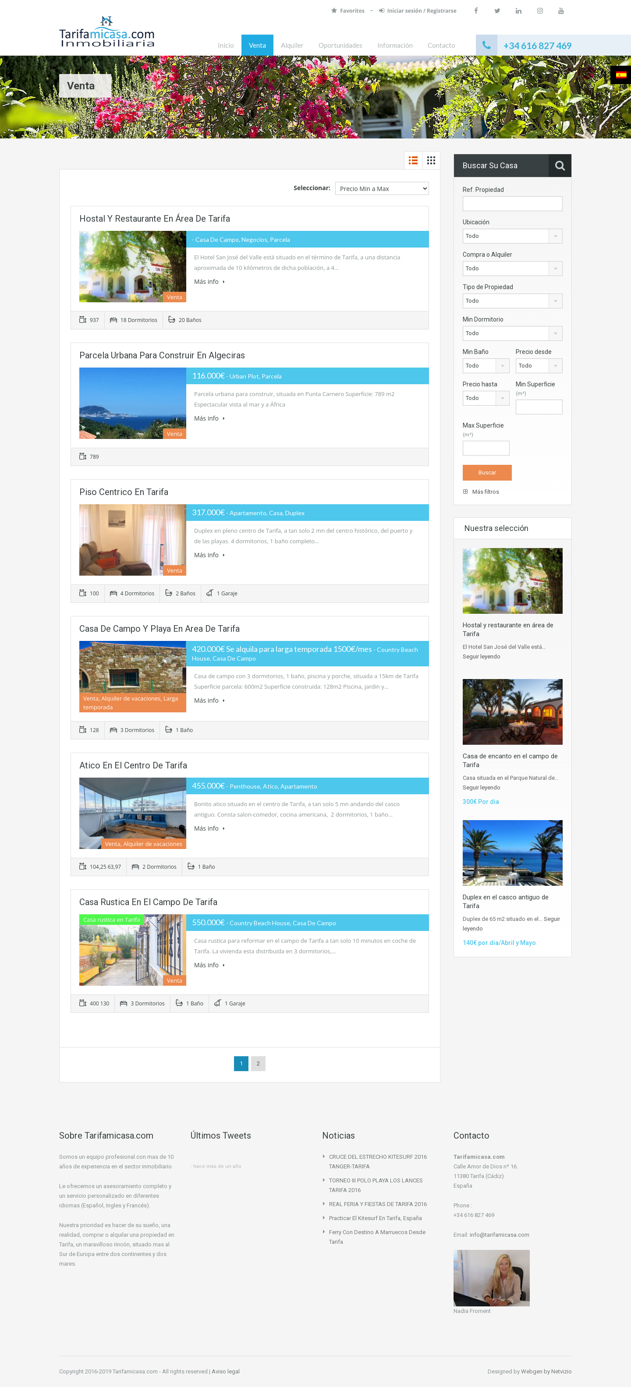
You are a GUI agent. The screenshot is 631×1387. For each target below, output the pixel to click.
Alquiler (292, 45)
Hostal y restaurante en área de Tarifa (154, 218)
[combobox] (513, 236)
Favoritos (347, 10)
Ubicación (476, 222)
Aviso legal (226, 1371)
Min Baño (476, 351)
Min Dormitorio (483, 319)
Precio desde (534, 351)
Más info (209, 281)
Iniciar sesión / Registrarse (417, 10)
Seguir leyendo (481, 656)
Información (395, 45)
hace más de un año (217, 1166)
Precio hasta (480, 384)
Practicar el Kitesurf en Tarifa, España (375, 1218)
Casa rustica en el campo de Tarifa (148, 902)
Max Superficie (483, 430)
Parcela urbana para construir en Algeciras (162, 355)
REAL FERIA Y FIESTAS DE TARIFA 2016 (378, 1204)
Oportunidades (340, 45)
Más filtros (481, 491)
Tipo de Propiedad (488, 286)
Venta (257, 45)
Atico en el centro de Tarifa (133, 765)
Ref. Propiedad (483, 189)
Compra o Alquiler (487, 254)
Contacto (441, 45)
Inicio (226, 45)
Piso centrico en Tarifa (123, 492)
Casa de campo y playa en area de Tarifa (159, 628)
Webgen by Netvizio (546, 1371)
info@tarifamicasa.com (499, 1234)
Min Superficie (535, 388)
